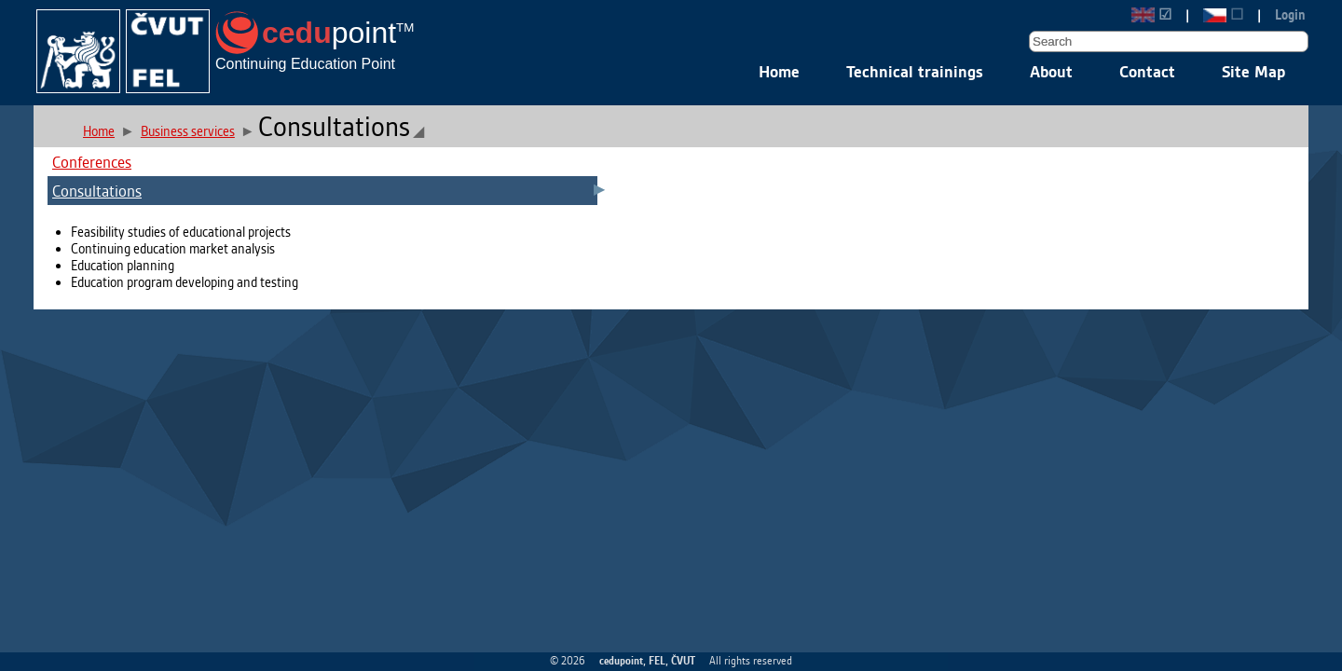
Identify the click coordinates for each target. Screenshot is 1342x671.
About (1051, 71)
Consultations (97, 190)
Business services (188, 131)
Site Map (1253, 71)
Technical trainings (914, 71)
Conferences (91, 161)
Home (779, 71)
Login (1290, 15)
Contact (1147, 71)
